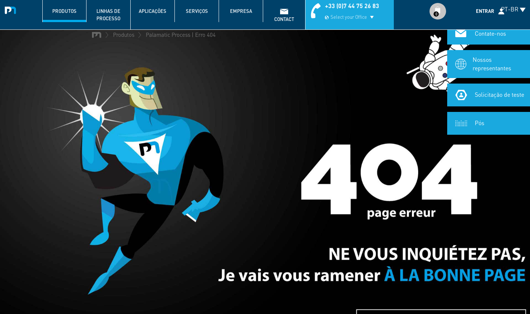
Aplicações (152, 11)
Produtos (64, 11)
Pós (479, 123)
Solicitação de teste (499, 94)
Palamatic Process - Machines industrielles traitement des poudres (12, 9)
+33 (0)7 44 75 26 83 (352, 5)
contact (284, 19)
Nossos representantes (492, 64)
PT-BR (510, 9)
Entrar (485, 11)
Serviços (197, 11)
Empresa (241, 11)
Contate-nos (490, 33)
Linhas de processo (108, 14)
